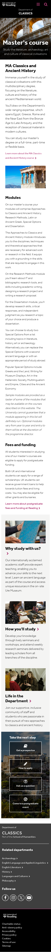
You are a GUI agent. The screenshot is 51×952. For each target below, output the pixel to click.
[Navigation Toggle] (38, 4)
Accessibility (8, 931)
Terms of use (9, 942)
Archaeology (9, 858)
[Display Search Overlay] (45, 4)
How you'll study (20, 629)
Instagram (13, 897)
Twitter (21, 897)
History (6, 872)
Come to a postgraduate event (25, 805)
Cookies (6, 938)
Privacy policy (9, 935)
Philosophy (8, 881)
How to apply (25, 768)
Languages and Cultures (15, 876)
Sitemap (6, 946)
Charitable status (11, 924)
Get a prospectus (25, 750)
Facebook (5, 897)
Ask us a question (25, 786)
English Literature (11, 867)
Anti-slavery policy (12, 927)
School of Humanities (24, 837)
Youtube (29, 897)
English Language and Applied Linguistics (24, 863)
